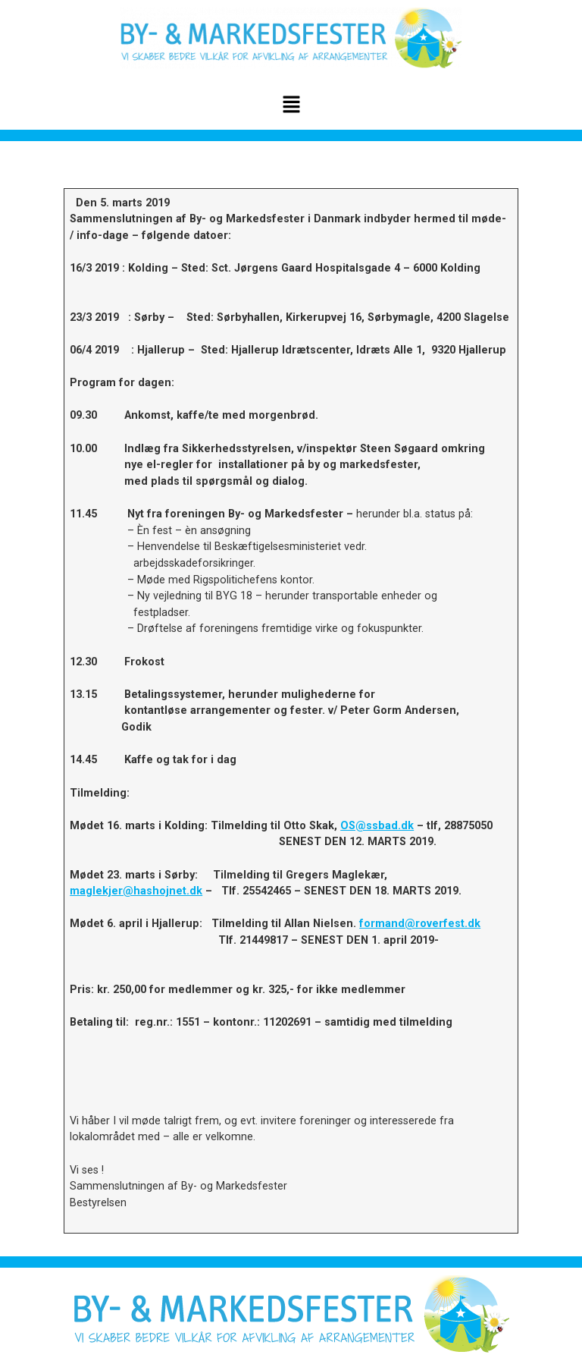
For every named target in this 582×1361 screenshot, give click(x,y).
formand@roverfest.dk (419, 923)
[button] (291, 105)
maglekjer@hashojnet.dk (136, 891)
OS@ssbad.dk (377, 825)
